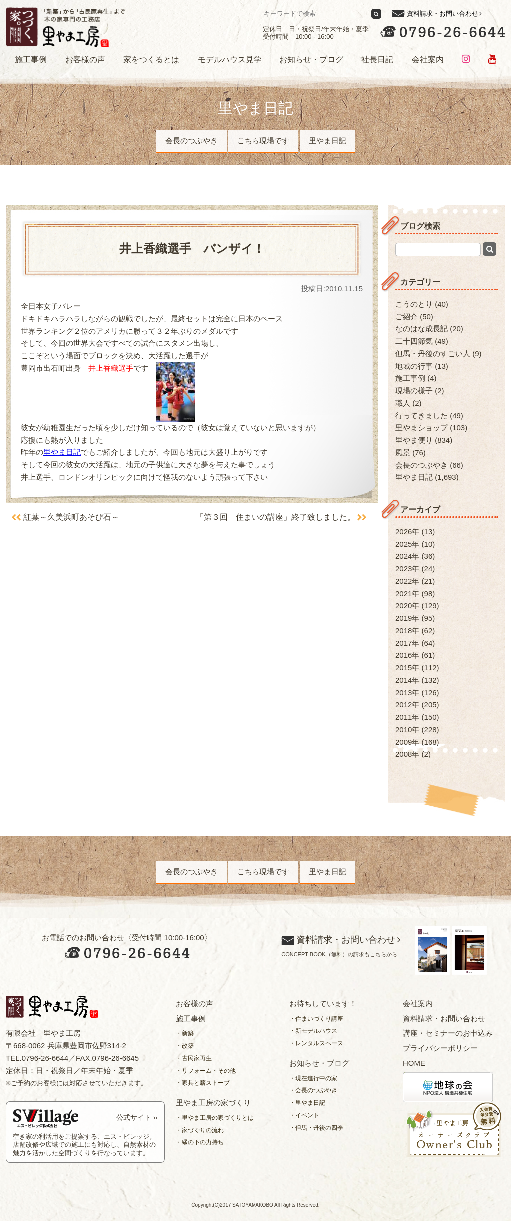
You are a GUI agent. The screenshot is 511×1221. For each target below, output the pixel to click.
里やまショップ (421, 427)
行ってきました (421, 415)
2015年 (407, 667)
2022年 (407, 581)
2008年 (407, 754)
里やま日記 (327, 140)
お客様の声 (85, 59)
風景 (402, 452)
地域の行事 (414, 366)
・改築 (185, 1045)
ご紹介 (406, 316)
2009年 (407, 742)
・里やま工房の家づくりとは (215, 1117)
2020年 (407, 605)
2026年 (407, 531)
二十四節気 (414, 341)
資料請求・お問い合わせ (442, 13)
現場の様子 (414, 390)
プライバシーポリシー (440, 1048)
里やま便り (414, 440)
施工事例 (31, 59)
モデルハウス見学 (229, 59)
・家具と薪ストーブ (203, 1082)
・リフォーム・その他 (206, 1070)
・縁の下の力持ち (200, 1142)
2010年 (407, 729)
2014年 (407, 680)
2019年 (407, 618)
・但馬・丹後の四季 (316, 1127)
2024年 (407, 556)
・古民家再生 (194, 1058)
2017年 (407, 643)
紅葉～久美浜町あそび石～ (72, 517)
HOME (414, 1063)
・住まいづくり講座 (316, 1018)
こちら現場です (263, 140)
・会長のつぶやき (313, 1090)
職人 (402, 403)
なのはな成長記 (421, 328)
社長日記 (377, 59)
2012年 (407, 704)
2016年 (407, 655)
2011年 (407, 717)
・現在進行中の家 (313, 1078)
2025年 (407, 544)
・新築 (185, 1033)
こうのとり (414, 304)
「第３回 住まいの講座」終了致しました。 (275, 517)
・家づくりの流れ (200, 1130)
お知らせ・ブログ (311, 59)
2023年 (407, 568)
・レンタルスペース (316, 1043)
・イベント (304, 1115)
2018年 (407, 630)
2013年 (407, 692)
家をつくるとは (151, 59)
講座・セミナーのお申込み (448, 1033)
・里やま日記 (307, 1102)
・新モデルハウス (313, 1030)
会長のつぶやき (191, 140)
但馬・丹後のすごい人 (432, 353)
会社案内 (428, 59)
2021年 (407, 593)
